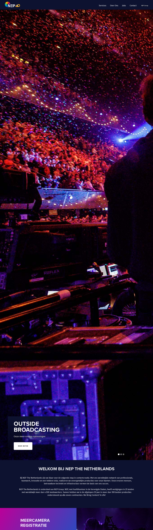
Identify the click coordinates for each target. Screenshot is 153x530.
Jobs (124, 5)
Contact (133, 5)
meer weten (23, 446)
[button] (102, 5)
